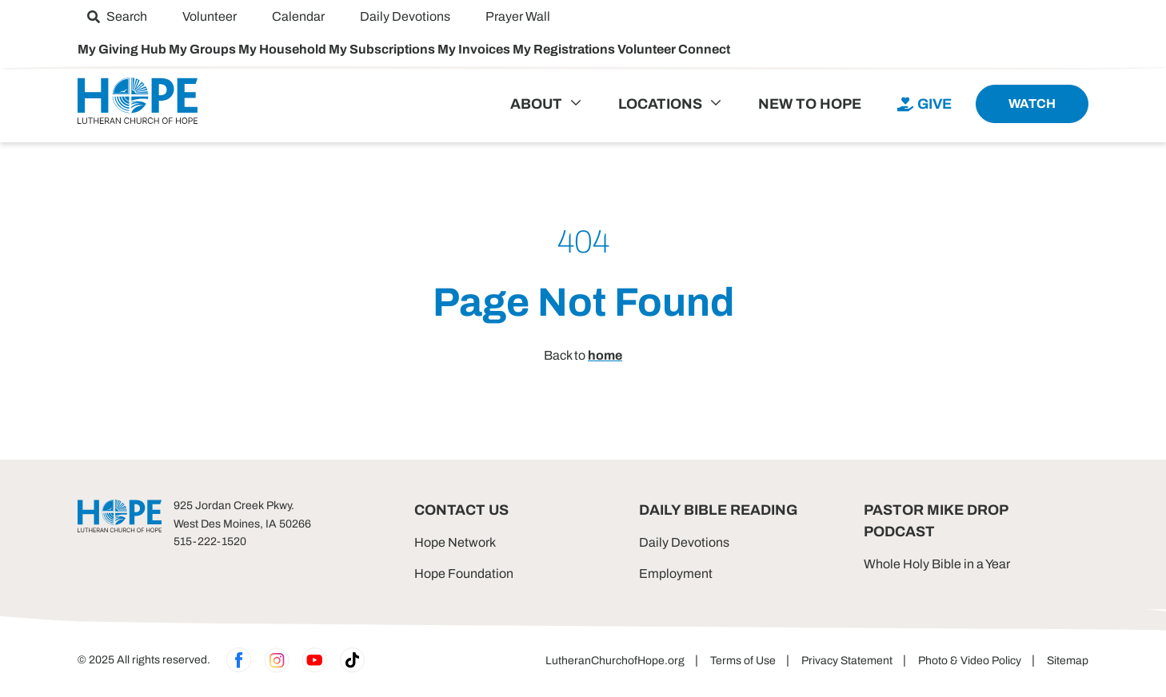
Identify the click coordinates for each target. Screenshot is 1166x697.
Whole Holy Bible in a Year (937, 564)
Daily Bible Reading (718, 510)
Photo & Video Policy (969, 661)
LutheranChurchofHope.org (615, 661)
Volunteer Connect (673, 49)
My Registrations (565, 49)
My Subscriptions (383, 49)
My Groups (203, 49)
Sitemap (1067, 661)
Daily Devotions (684, 542)
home (605, 355)
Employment (676, 573)
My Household (283, 49)
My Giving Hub (123, 49)
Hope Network (455, 542)
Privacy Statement (846, 661)
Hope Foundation (463, 573)
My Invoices (475, 49)
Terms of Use (743, 661)
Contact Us (461, 510)
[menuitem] (117, 16)
